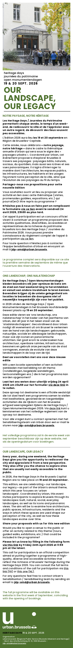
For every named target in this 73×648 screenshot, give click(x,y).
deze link (55, 408)
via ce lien (26, 238)
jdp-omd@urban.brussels (14, 643)
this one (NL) (25, 571)
